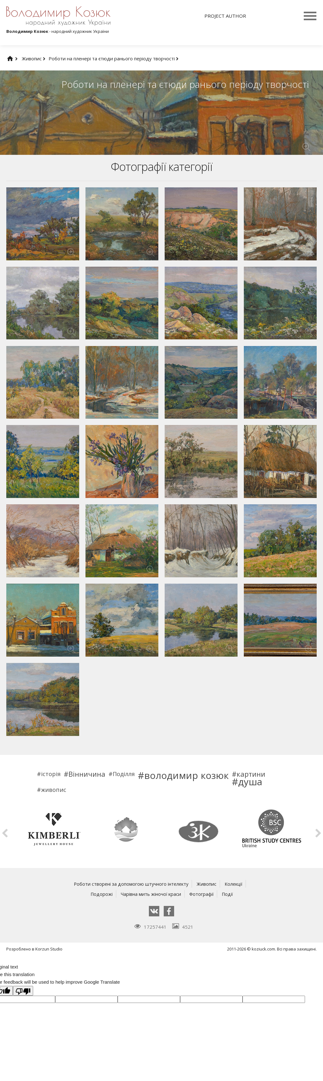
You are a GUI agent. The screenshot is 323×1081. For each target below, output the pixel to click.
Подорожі (99, 894)
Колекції (235, 884)
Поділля (124, 774)
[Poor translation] (23, 991)
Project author (225, 16)
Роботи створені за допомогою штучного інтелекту (131, 884)
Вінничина (86, 774)
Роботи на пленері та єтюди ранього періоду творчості (114, 58)
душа (250, 781)
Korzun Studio (48, 949)
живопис (53, 789)
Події (229, 894)
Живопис (33, 58)
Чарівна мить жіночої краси (150, 894)
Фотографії (201, 894)
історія (51, 774)
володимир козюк (186, 775)
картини (251, 774)
